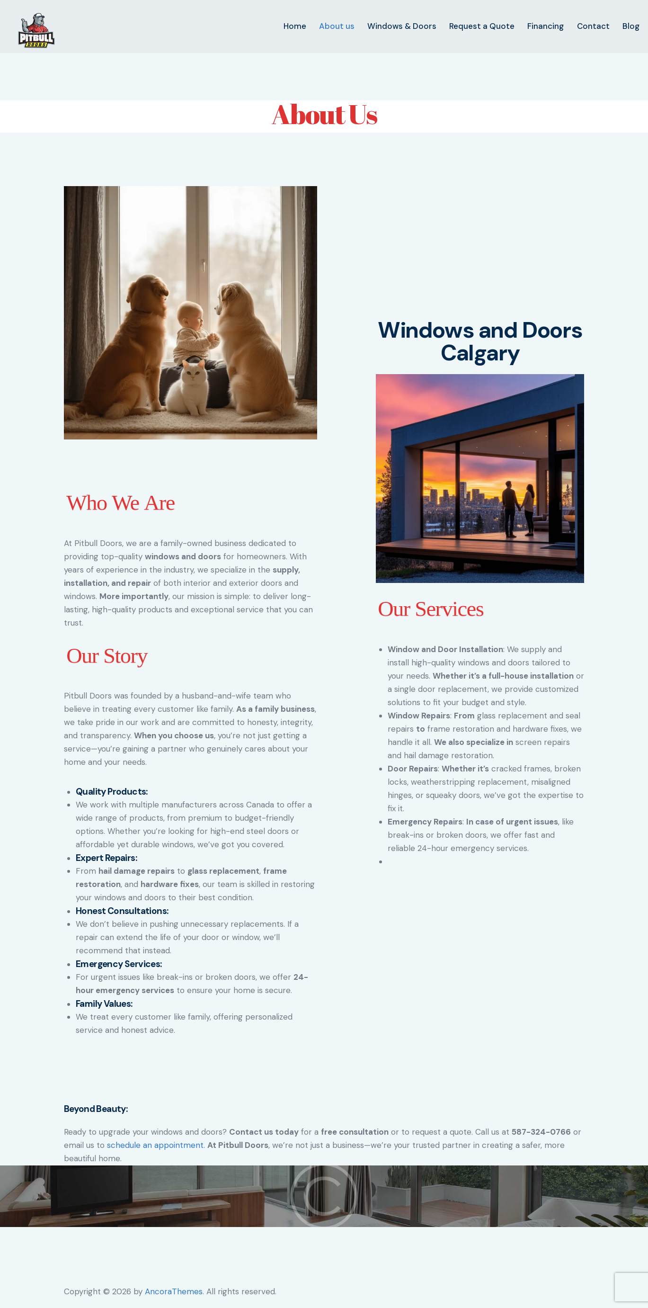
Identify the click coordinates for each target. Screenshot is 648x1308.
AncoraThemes (174, 1291)
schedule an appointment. (156, 1145)
